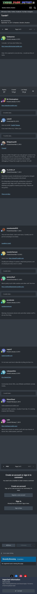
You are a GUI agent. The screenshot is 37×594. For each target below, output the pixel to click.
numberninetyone (7, 306)
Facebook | (19, 11)
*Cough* (4, 148)
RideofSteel (11, 399)
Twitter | (13, 11)
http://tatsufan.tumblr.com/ (9, 105)
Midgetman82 (12, 142)
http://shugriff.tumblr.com (16, 258)
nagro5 (9, 349)
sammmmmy (6, 20)
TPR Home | (4, 11)
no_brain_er (11, 170)
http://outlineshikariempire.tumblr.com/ (13, 286)
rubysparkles (11, 371)
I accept (18, 591)
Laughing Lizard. (6, 243)
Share (8, 545)
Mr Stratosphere (12, 99)
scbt (8, 420)
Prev (6, 29)
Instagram (30, 11)
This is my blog (6, 194)
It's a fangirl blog (6, 377)
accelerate (10, 300)
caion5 (9, 119)
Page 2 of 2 (18, 29)
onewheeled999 (12, 228)
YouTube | (25, 11)
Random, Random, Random (22, 22)
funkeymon (11, 37)
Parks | (9, 11)
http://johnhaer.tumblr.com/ (9, 426)
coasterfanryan (12, 252)
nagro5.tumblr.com (7, 355)
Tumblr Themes (15, 125)
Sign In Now (18, 508)
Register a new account (18, 495)
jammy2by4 (11, 277)
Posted (13, 39)
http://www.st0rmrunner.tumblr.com (12, 46)
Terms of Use (6, 581)
